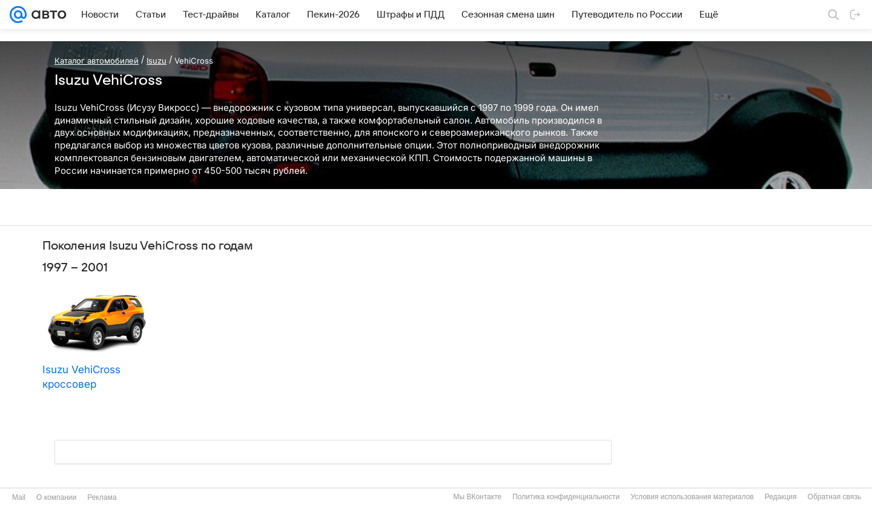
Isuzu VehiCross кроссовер (81, 377)
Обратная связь (834, 497)
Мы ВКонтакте (477, 497)
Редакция (781, 497)
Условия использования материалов (691, 497)
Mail (18, 497)
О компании (56, 497)
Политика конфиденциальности (565, 497)
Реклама (101, 497)
